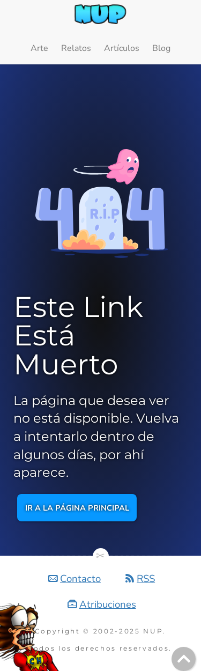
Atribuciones (107, 604)
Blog (161, 48)
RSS (146, 579)
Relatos (76, 48)
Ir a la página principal (77, 508)
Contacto (80, 579)
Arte (39, 48)
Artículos (121, 48)
